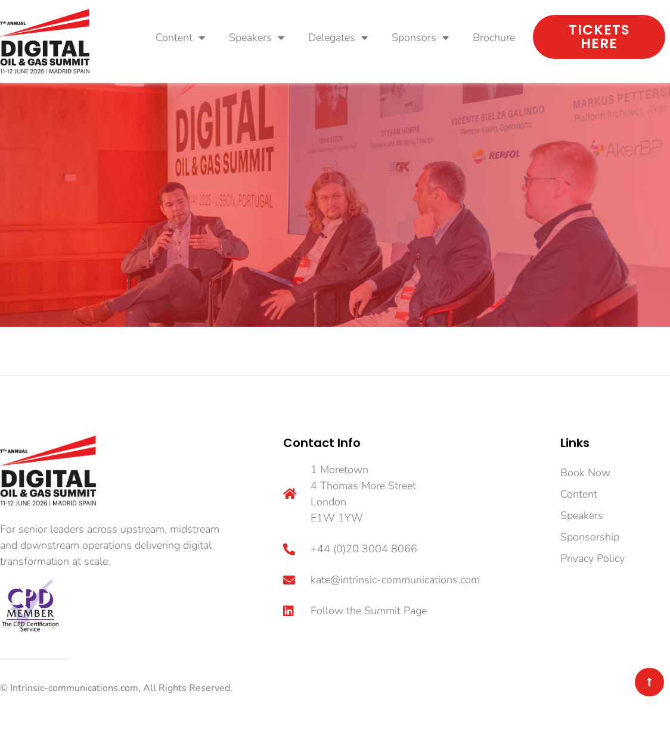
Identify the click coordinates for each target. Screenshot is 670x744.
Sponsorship (589, 537)
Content (180, 37)
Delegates (338, 37)
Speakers (256, 37)
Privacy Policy (592, 558)
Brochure (494, 37)
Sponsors (420, 37)
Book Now (585, 472)
